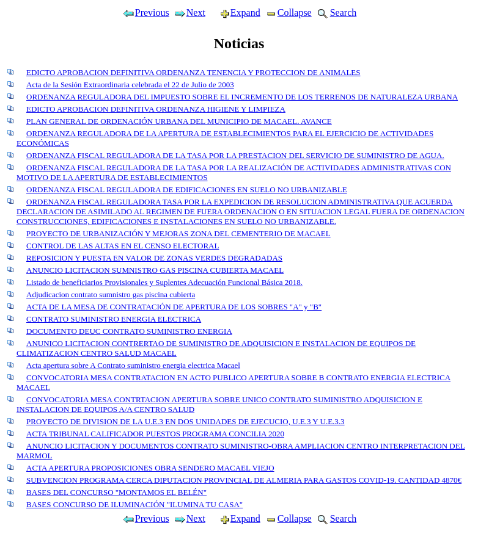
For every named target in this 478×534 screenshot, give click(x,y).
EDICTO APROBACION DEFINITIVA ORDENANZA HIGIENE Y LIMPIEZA (155, 109)
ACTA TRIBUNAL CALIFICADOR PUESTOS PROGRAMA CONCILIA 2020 (155, 433)
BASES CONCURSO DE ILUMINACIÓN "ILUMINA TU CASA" (134, 504)
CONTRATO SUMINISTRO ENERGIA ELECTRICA (113, 318)
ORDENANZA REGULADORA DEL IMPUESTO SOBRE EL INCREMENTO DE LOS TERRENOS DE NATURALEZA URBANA (242, 96)
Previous (145, 12)
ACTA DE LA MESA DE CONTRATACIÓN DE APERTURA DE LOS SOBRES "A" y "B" (174, 306)
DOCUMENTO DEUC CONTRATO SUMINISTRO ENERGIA (129, 331)
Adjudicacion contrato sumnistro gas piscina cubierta (110, 294)
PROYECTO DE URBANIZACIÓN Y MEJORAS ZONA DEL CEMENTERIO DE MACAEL (178, 233)
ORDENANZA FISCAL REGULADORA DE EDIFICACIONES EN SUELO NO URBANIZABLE (186, 189)
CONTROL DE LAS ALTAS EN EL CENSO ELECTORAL (122, 245)
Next (189, 12)
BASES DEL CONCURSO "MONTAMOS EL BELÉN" (116, 492)
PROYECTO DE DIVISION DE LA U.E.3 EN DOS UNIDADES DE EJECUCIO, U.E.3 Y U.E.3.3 (185, 421)
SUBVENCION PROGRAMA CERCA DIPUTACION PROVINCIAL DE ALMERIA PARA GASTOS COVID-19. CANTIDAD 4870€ (243, 480)
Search (336, 12)
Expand (234, 12)
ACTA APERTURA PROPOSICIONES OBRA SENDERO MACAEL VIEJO (150, 467)
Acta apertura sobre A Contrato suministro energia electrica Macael (133, 365)
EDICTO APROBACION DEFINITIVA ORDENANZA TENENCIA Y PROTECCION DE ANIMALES (193, 72)
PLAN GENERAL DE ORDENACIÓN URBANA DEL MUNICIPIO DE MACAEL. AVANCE (179, 121)
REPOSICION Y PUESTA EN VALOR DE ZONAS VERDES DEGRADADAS (154, 257)
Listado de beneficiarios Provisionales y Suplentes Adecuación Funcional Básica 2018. (164, 282)
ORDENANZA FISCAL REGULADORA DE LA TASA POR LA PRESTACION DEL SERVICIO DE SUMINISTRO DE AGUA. (235, 155)
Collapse (288, 12)
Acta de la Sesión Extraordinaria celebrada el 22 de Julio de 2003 (130, 84)
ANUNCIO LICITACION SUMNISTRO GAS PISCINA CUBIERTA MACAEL (155, 270)
